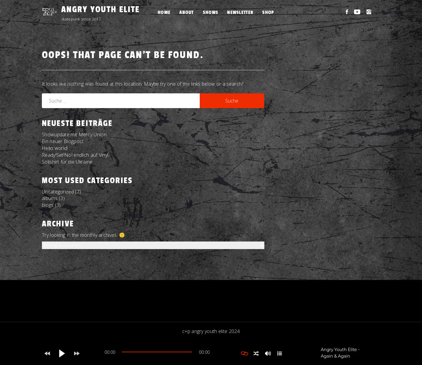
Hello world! (55, 148)
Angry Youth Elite (100, 9)
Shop (268, 12)
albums (50, 198)
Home (164, 12)
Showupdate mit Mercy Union (74, 134)
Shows (210, 12)
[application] (157, 353)
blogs (48, 205)
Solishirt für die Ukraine (67, 162)
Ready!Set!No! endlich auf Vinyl (75, 155)
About (186, 12)
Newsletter (240, 12)
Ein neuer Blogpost (62, 141)
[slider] (157, 351)
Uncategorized (58, 191)
